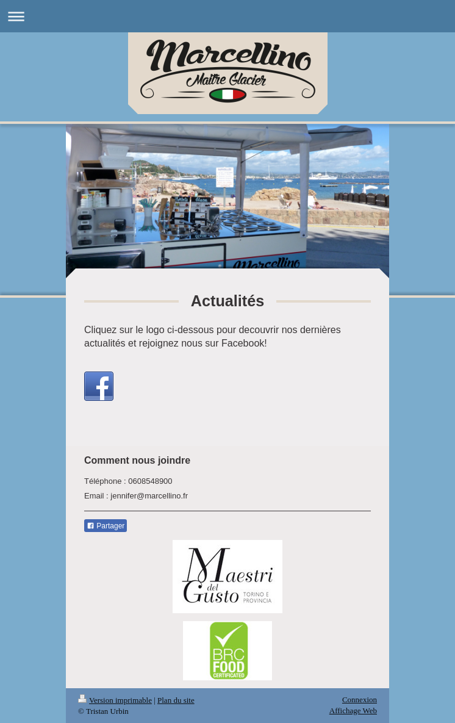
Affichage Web (353, 710)
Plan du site (176, 700)
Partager (105, 526)
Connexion (359, 699)
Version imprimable (115, 700)
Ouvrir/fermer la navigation (227, 16)
